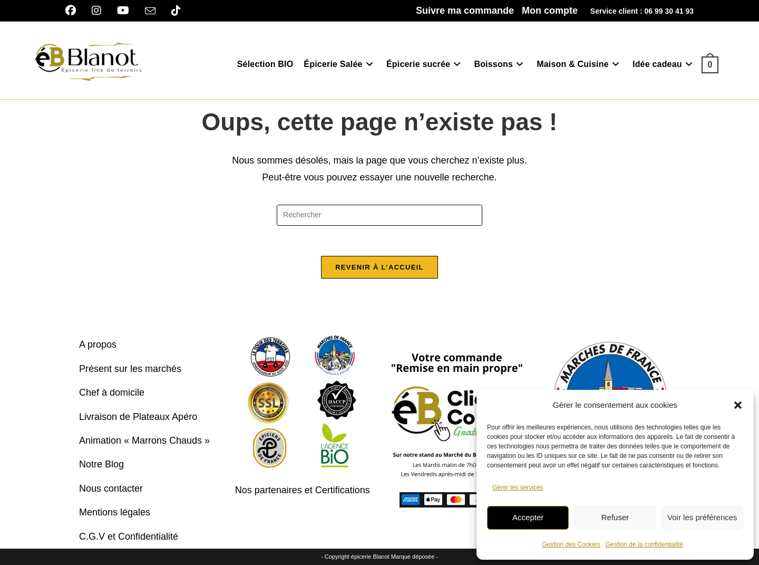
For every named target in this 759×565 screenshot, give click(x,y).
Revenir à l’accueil (379, 269)
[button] (738, 405)
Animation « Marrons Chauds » (144, 440)
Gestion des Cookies (571, 544)
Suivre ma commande (465, 10)
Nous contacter (111, 488)
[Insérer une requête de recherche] (379, 215)
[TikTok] (176, 10)
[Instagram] (96, 10)
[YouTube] (123, 10)
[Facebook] (74, 10)
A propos (97, 345)
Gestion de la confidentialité (644, 544)
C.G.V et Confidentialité (128, 536)
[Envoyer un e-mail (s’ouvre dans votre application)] (150, 11)
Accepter (527, 517)
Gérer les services (517, 487)
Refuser (615, 517)
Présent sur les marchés (130, 368)
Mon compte (550, 10)
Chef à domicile (111, 393)
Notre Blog (101, 464)
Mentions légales (114, 512)
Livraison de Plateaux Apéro (138, 416)
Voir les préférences (702, 517)
